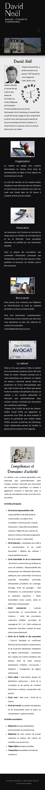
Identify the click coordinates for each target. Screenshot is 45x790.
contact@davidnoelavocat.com (17, 329)
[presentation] (3, 44)
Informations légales (24, 783)
